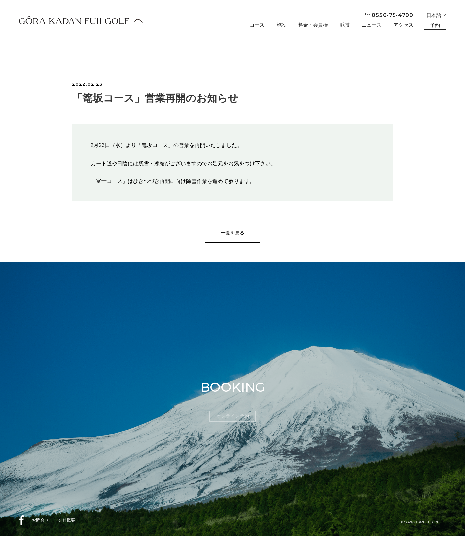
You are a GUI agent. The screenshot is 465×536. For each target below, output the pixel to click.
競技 (345, 25)
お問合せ (40, 520)
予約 (435, 25)
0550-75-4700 (389, 15)
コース (257, 25)
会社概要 (66, 520)
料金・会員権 (313, 25)
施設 (281, 25)
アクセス (403, 25)
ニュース (372, 25)
